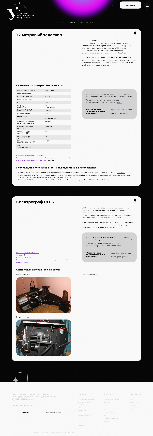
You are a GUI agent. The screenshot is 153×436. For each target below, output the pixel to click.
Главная (59, 23)
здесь (119, 102)
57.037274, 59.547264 (27, 400)
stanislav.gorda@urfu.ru (119, 113)
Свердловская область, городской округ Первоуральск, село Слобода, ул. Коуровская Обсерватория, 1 (34, 396)
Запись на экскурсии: (22, 405)
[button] (112, 4)
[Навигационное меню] (147, 6)
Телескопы (70, 23)
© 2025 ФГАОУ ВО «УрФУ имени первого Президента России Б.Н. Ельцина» (53, 432)
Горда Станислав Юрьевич (121, 110)
